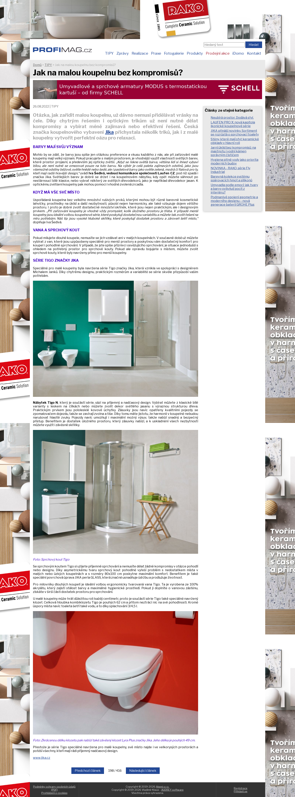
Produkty (195, 53)
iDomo (238, 53)
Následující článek (142, 771)
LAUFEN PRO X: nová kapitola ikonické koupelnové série (233, 124)
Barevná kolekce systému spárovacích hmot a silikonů (231, 178)
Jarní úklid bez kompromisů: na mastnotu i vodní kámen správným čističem (233, 151)
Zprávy (123, 53)
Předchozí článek (88, 771)
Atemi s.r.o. (162, 786)
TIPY (109, 53)
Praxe (156, 53)
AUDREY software (172, 789)
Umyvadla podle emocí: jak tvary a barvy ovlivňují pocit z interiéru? (234, 188)
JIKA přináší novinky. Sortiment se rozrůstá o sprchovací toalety (235, 132)
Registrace (240, 788)
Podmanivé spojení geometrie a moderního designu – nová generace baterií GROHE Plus (234, 200)
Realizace (140, 53)
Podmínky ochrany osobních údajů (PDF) (54, 788)
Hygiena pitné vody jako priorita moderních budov (234, 161)
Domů (37, 65)
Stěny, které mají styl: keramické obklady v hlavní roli (235, 141)
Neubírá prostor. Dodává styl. (232, 117)
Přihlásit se (240, 791)
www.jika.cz (41, 758)
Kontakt (254, 53)
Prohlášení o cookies (54, 792)
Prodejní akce (217, 53)
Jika (109, 132)
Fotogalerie (174, 53)
